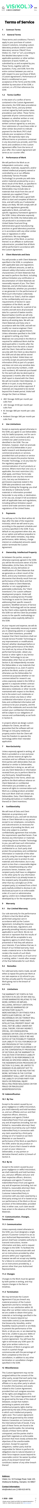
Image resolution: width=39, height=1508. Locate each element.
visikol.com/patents (27, 1503)
